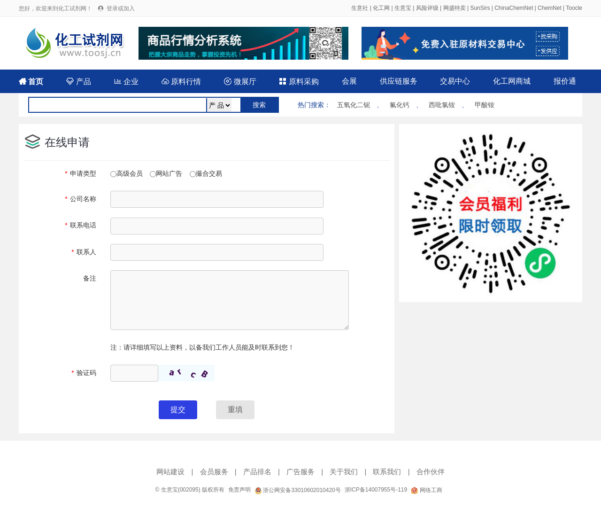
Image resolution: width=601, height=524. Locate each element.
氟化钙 (399, 105)
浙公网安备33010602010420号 (297, 490)
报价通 (565, 81)
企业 (126, 82)
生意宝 (402, 8)
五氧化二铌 (353, 105)
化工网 (381, 8)
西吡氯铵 (442, 105)
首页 (31, 82)
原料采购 (298, 82)
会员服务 (214, 472)
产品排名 (257, 472)
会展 (349, 81)
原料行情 (181, 82)
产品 (78, 82)
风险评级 (427, 8)
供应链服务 (398, 81)
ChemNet (550, 8)
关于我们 (344, 472)
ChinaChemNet (513, 8)
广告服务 (300, 472)
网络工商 (426, 490)
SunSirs (480, 8)
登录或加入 (121, 8)
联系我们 (387, 472)
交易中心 (455, 81)
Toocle (574, 8)
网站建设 (170, 472)
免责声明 (239, 489)
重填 (235, 410)
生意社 (359, 8)
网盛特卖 (454, 8)
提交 (177, 410)
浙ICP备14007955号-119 (376, 489)
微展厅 (240, 82)
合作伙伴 (430, 472)
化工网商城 (512, 81)
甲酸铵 (484, 105)
